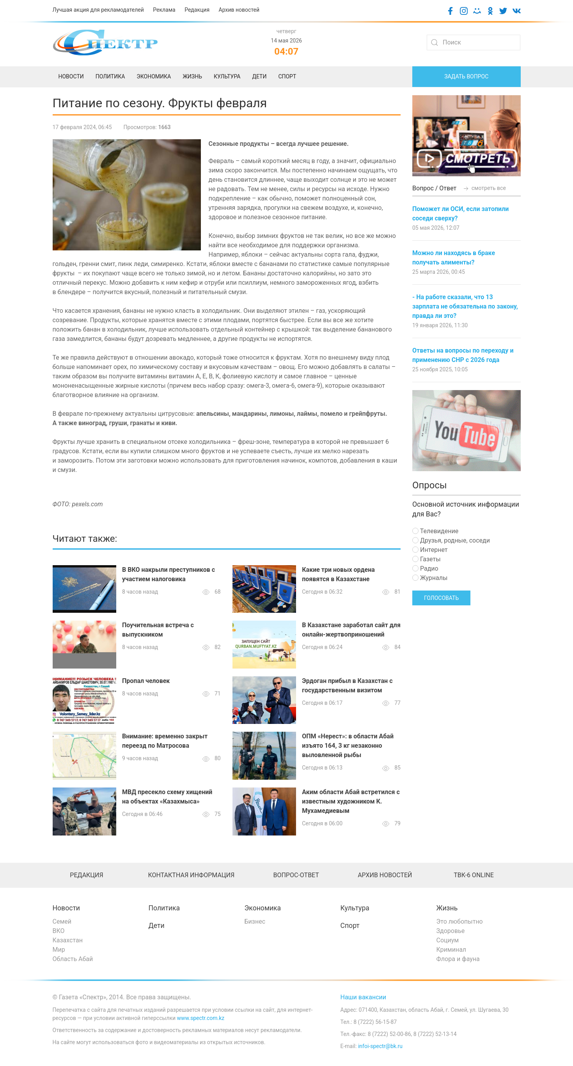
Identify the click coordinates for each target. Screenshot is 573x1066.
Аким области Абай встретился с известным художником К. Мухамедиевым (351, 801)
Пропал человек (146, 681)
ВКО (59, 931)
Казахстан (68, 940)
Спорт (350, 925)
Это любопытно (459, 921)
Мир (59, 949)
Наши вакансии (364, 997)
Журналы (429, 578)
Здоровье (450, 931)
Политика (164, 908)
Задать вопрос (466, 76)
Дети (157, 925)
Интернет (429, 549)
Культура (355, 908)
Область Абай (73, 959)
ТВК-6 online (474, 875)
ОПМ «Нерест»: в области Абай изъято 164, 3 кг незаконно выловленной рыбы (348, 746)
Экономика (263, 908)
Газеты (426, 559)
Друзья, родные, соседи (451, 540)
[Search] (473, 42)
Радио (425, 568)
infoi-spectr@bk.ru (380, 1046)
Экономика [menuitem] (154, 76)
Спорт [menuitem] (287, 76)
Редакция (196, 10)
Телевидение (435, 531)
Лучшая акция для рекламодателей (98, 10)
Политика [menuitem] (110, 76)
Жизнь (447, 908)
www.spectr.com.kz (201, 1018)
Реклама (164, 10)
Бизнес (255, 921)
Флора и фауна (458, 959)
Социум (447, 940)
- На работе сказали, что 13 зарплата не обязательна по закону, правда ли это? (465, 306)
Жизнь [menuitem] (192, 76)
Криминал (451, 949)
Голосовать (441, 598)
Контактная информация (191, 875)
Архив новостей (239, 10)
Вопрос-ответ (296, 875)
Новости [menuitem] (71, 76)
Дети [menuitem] (259, 76)
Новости (66, 908)
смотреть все (484, 188)
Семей (62, 921)
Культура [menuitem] (227, 76)
